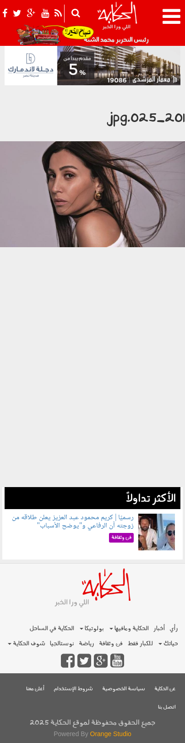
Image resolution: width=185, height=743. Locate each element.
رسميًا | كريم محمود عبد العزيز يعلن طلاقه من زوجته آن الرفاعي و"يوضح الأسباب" (73, 521)
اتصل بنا (167, 707)
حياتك (168, 643)
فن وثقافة (111, 643)
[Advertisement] (92, 394)
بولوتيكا (92, 628)
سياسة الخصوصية (123, 689)
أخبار (159, 628)
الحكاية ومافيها (129, 628)
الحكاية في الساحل (51, 628)
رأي (173, 628)
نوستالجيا (62, 643)
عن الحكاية (165, 689)
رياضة (86, 643)
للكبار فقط (140, 643)
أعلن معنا (35, 689)
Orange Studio (110, 733)
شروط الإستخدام (73, 689)
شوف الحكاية (26, 643)
